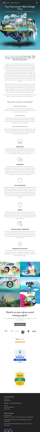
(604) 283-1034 (7, 400)
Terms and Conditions (9, 407)
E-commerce (16, 47)
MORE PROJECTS (20, 324)
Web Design (10, 47)
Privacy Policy (7, 408)
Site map (6, 405)
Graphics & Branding (25, 47)
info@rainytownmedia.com (16, 403)
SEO (32, 47)
